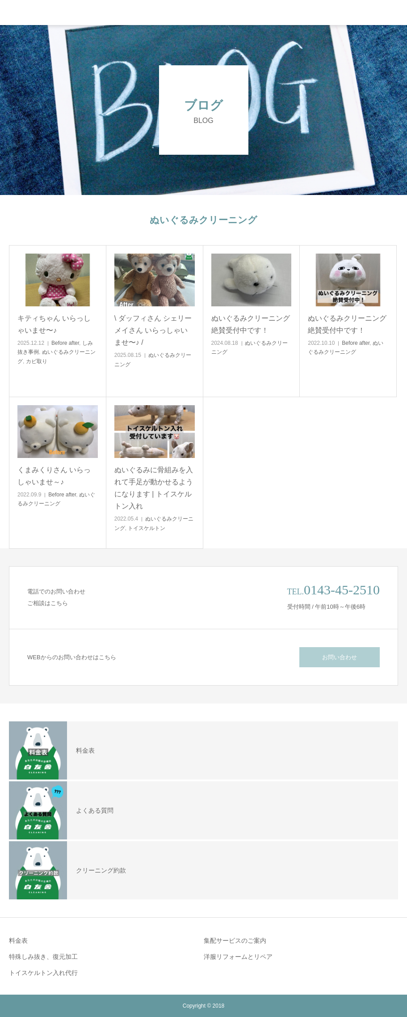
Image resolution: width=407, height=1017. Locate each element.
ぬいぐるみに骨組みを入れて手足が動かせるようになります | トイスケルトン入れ (153, 488)
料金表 (18, 940)
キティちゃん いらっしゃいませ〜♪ (54, 324)
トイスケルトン (146, 528)
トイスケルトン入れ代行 (43, 972)
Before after (65, 343)
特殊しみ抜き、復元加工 (43, 956)
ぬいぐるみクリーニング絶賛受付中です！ (250, 324)
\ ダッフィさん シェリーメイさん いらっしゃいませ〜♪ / (153, 330)
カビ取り (36, 361)
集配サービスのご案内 (235, 940)
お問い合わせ (339, 657)
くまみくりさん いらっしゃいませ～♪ (54, 476)
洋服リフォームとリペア (238, 956)
